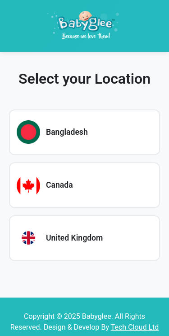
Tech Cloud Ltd (135, 327)
